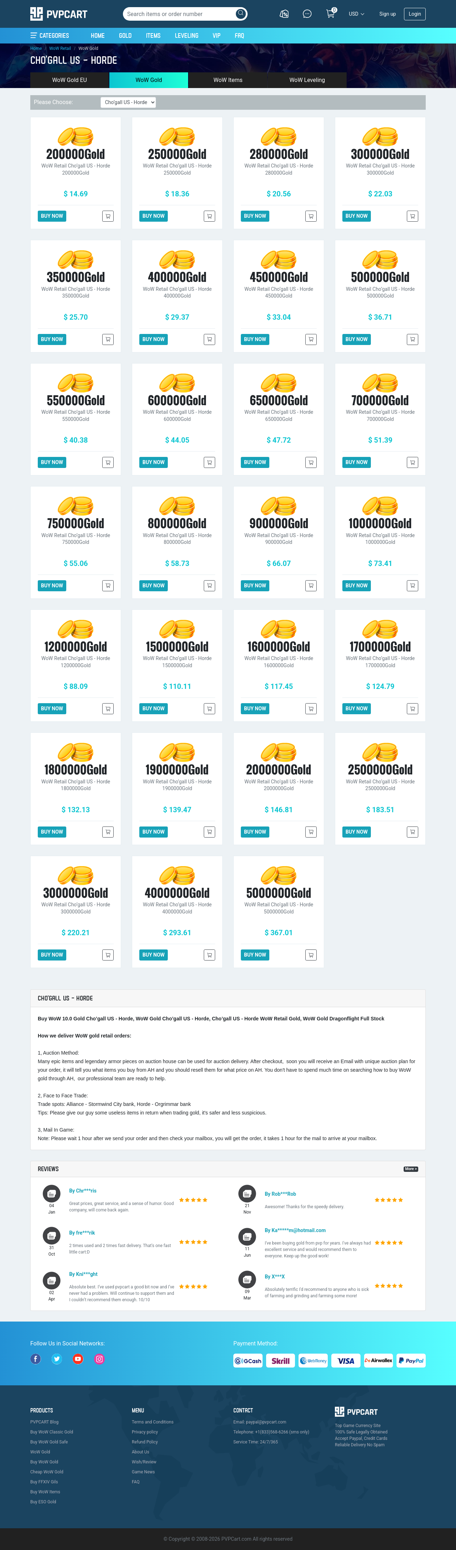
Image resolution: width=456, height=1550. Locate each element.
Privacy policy (145, 1432)
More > (411, 1169)
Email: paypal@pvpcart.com (259, 1422)
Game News (143, 1471)
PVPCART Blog (44, 1422)
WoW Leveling (307, 80)
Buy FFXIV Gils (44, 1481)
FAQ (239, 35)
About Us (140, 1451)
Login (415, 14)
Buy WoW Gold (44, 1461)
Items (153, 35)
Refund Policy (145, 1442)
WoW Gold (148, 80)
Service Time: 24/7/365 (255, 1442)
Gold (125, 35)
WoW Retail (60, 48)
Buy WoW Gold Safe (49, 1442)
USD (353, 14)
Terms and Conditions (152, 1422)
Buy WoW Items (45, 1491)
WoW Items (228, 80)
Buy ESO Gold (43, 1501)
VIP (217, 35)
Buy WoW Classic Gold (51, 1432)
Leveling (186, 35)
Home (98, 34)
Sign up (387, 14)
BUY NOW (52, 216)
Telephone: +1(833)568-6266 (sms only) (271, 1432)
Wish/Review (144, 1461)
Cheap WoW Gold (46, 1471)
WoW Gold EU (69, 80)
